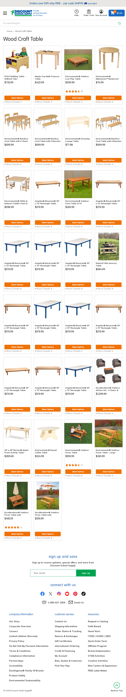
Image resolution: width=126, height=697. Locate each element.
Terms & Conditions (20, 651)
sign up (86, 573)
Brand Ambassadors (99, 651)
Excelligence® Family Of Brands (26, 670)
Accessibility (16, 665)
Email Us (79, 602)
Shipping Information (66, 626)
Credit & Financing (65, 651)
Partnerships (16, 660)
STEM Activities (96, 656)
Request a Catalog (98, 621)
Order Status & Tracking (68, 631)
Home (9, 31)
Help (76, 13)
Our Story (14, 621)
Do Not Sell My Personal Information (28, 646)
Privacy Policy (16, 641)
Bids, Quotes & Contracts (68, 660)
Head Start (94, 631)
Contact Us (61, 621)
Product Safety (17, 675)
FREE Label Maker (97, 670)
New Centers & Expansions (102, 665)
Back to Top (117, 687)
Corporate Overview (20, 626)
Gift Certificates (63, 641)
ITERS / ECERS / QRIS (99, 636)
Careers (13, 631)
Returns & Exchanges (66, 636)
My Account (61, 656)
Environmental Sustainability (24, 680)
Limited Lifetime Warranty (23, 636)
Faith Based (94, 626)
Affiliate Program (97, 646)
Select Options (17, 98)
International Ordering (67, 646)
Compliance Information (22, 656)
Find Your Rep (62, 665)
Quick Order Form (97, 641)
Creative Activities (98, 660)
